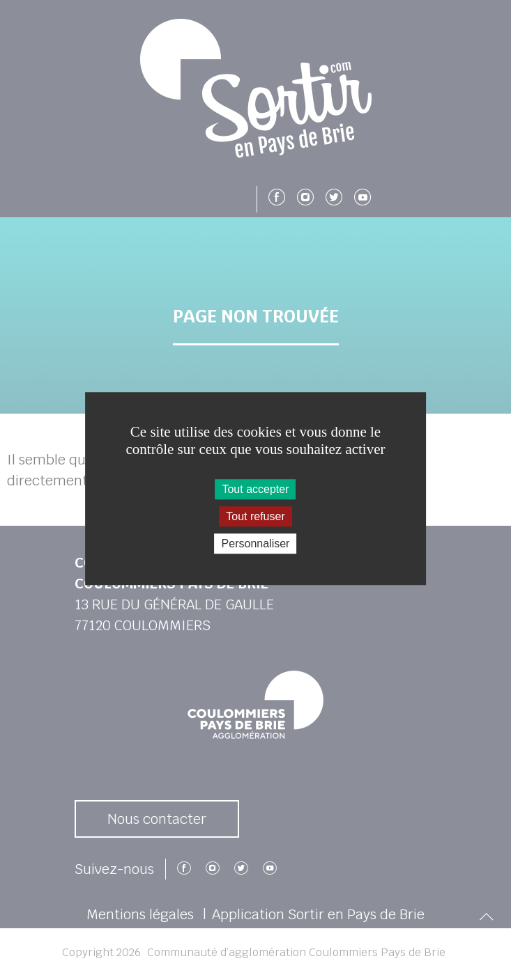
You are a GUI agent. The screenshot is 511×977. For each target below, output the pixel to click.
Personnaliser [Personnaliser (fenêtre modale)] (256, 543)
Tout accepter (255, 489)
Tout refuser (255, 516)
